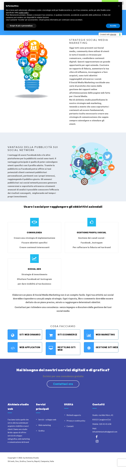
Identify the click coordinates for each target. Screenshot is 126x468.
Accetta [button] (113, 26)
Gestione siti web (101, 347)
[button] (119, 6)
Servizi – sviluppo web (47, 419)
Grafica (41, 431)
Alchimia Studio (32, 458)
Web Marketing (44, 425)
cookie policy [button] (23, 13)
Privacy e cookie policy (76, 421)
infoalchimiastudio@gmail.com (104, 432)
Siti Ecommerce (61, 335)
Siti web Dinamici (24, 335)
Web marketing (99, 335)
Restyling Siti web (61, 348)
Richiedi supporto (74, 415)
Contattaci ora (63, 384)
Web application (24, 347)
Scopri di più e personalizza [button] (21, 26)
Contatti (70, 426)
